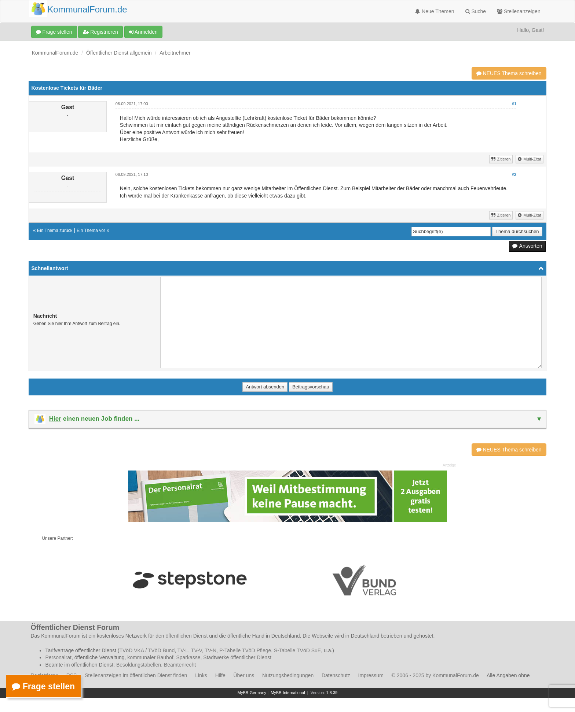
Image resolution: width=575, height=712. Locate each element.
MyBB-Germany (252, 692)
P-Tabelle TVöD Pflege (245, 650)
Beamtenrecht (180, 665)
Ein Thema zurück (55, 230)
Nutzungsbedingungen (288, 675)
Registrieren (100, 32)
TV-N (210, 650)
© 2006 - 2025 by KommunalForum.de (435, 675)
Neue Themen (434, 11)
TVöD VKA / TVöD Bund (147, 650)
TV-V (196, 650)
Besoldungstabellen (138, 665)
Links (201, 675)
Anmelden (143, 32)
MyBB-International (288, 692)
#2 (514, 174)
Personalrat (58, 657)
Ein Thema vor (91, 230)
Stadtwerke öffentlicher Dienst (237, 657)
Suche (475, 11)
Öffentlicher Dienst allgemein (119, 53)
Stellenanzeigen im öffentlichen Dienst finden (136, 675)
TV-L (182, 650)
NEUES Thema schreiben (509, 73)
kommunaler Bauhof (150, 657)
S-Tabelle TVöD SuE (297, 650)
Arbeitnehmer (175, 53)
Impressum (371, 675)
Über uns (243, 675)
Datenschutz (336, 675)
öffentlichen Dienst (186, 636)
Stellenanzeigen (519, 11)
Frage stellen (54, 32)
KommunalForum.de (55, 53)
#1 (514, 104)
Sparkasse (188, 657)
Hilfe (220, 675)
